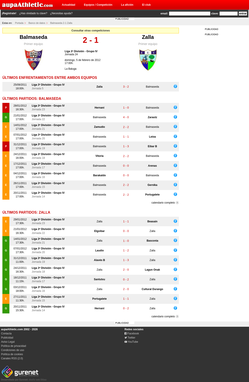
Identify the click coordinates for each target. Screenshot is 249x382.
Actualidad (68, 4)
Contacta (6, 333)
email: (164, 13)
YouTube (131, 341)
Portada (19, 23)
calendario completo (163, 202)
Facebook (132, 333)
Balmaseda (33, 37)
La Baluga (70, 68)
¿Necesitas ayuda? (61, 13)
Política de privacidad (13, 345)
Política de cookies (12, 354)
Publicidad (7, 337)
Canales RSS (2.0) (12, 358)
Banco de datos (37, 23)
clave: (215, 13)
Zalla (148, 37)
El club (146, 4)
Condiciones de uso (12, 350)
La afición (127, 4)
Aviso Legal (8, 341)
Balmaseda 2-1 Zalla (61, 23)
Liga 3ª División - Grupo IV (81, 51)
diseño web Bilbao (24, 378)
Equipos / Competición (98, 4)
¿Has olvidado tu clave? (33, 13)
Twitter (130, 337)
